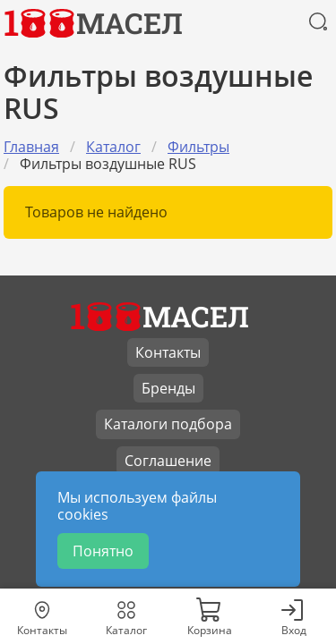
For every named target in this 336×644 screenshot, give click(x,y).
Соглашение (168, 460)
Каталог (113, 147)
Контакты (168, 352)
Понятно (103, 551)
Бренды (168, 388)
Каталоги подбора (168, 424)
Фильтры (198, 147)
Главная (31, 147)
